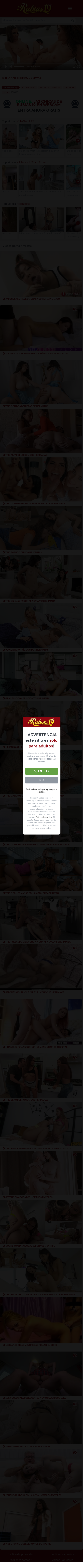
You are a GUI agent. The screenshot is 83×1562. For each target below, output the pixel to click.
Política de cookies (44, 817)
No (41, 780)
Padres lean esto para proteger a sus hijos (41, 790)
